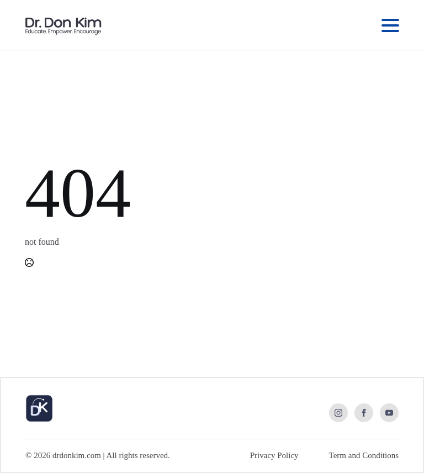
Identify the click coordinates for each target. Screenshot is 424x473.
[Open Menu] (390, 25)
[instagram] (338, 412)
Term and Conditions (364, 455)
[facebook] (363, 412)
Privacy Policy (274, 455)
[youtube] (389, 412)
